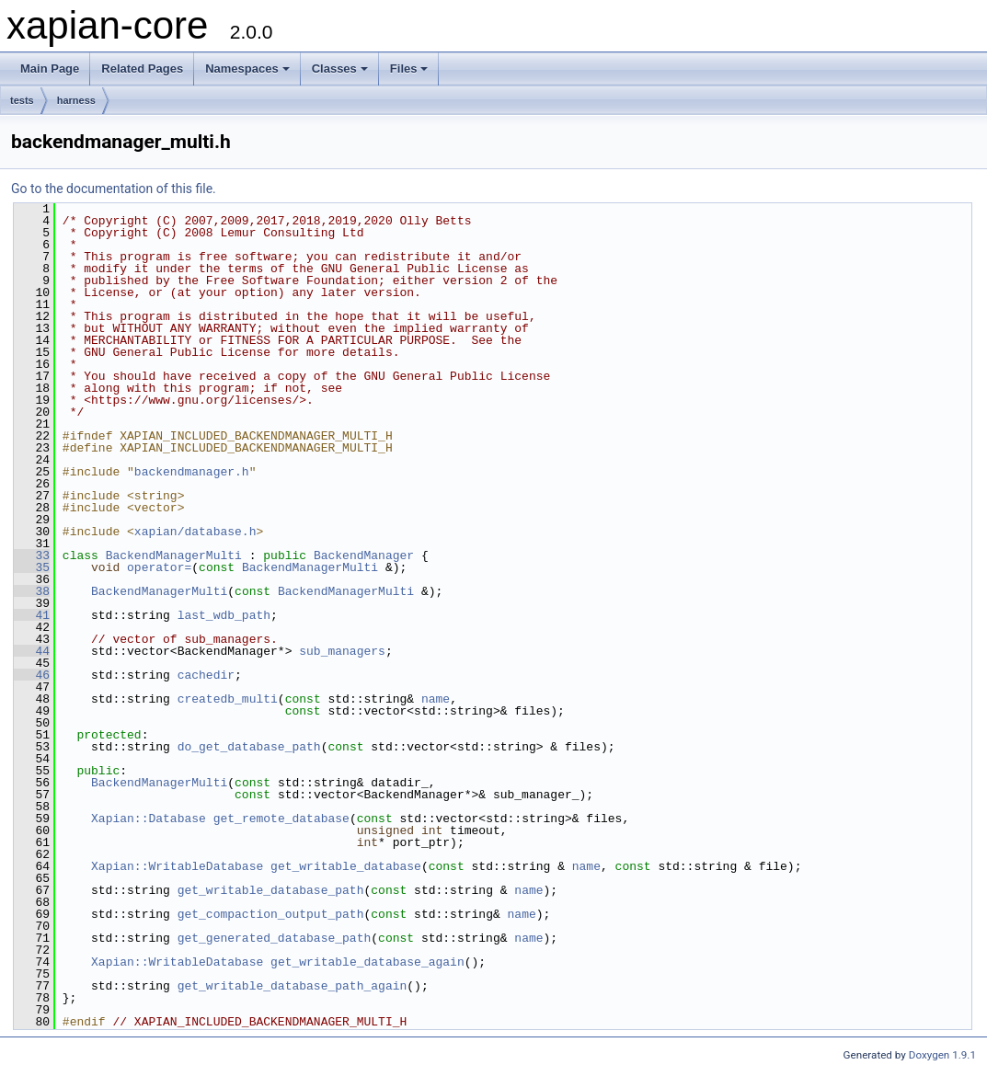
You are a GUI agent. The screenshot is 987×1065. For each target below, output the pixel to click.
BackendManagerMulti (174, 555)
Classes (340, 68)
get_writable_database (345, 866)
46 (32, 675)
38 (32, 591)
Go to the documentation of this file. (113, 188)
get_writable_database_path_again (292, 986)
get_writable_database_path (271, 890)
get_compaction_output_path (271, 914)
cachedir (206, 675)
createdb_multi (228, 699)
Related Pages (142, 68)
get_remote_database (281, 818)
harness (76, 100)
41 (32, 615)
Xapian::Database (148, 818)
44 (32, 651)
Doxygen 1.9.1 (942, 1054)
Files (409, 68)
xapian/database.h (195, 531)
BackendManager (364, 555)
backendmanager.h (191, 472)
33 (32, 555)
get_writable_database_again (367, 962)
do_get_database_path (249, 747)
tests (22, 100)
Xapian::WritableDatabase (177, 866)
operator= (159, 567)
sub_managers (342, 651)
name (435, 699)
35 (32, 567)
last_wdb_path (224, 615)
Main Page (49, 68)
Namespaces (247, 68)
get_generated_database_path (275, 938)
